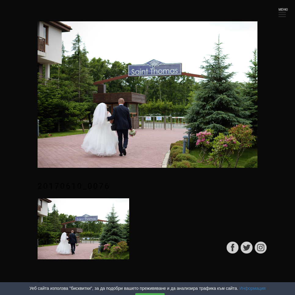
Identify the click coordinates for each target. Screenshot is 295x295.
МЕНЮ (282, 11)
